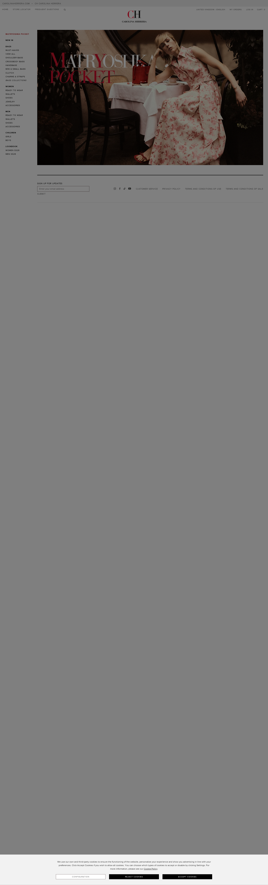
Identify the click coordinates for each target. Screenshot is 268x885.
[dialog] (134, 870)
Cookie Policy (150, 869)
